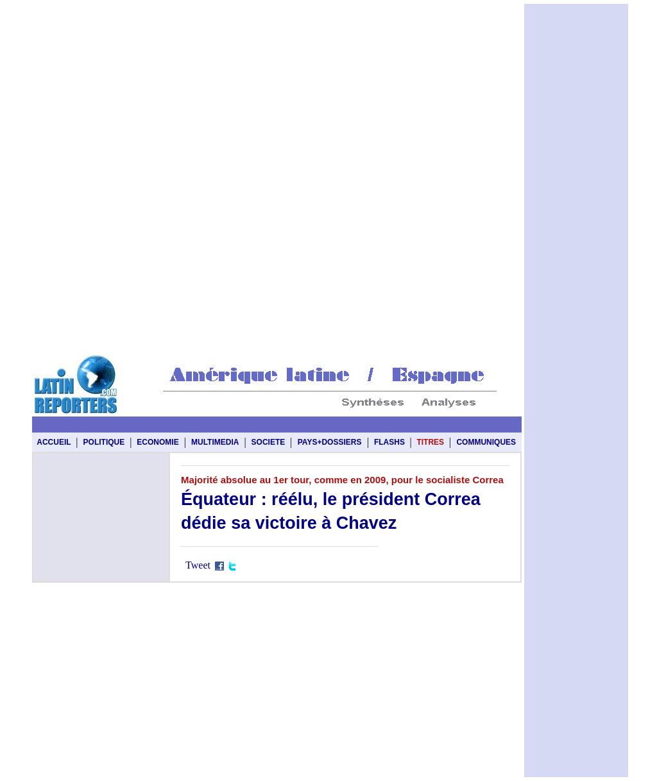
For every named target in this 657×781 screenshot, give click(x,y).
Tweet (197, 565)
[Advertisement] (276, 33)
